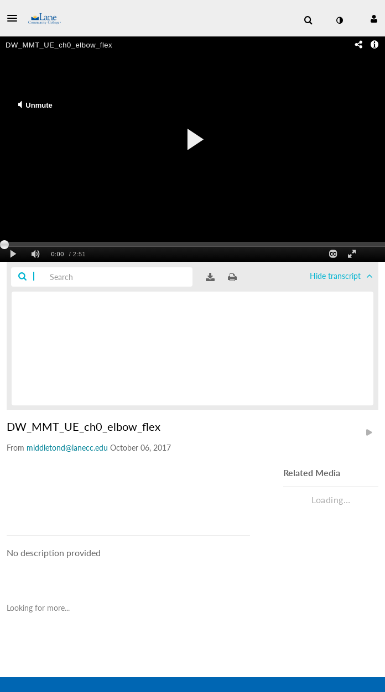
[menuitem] (308, 20)
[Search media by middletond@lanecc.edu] (67, 447)
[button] (15, 18)
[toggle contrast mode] (339, 20)
